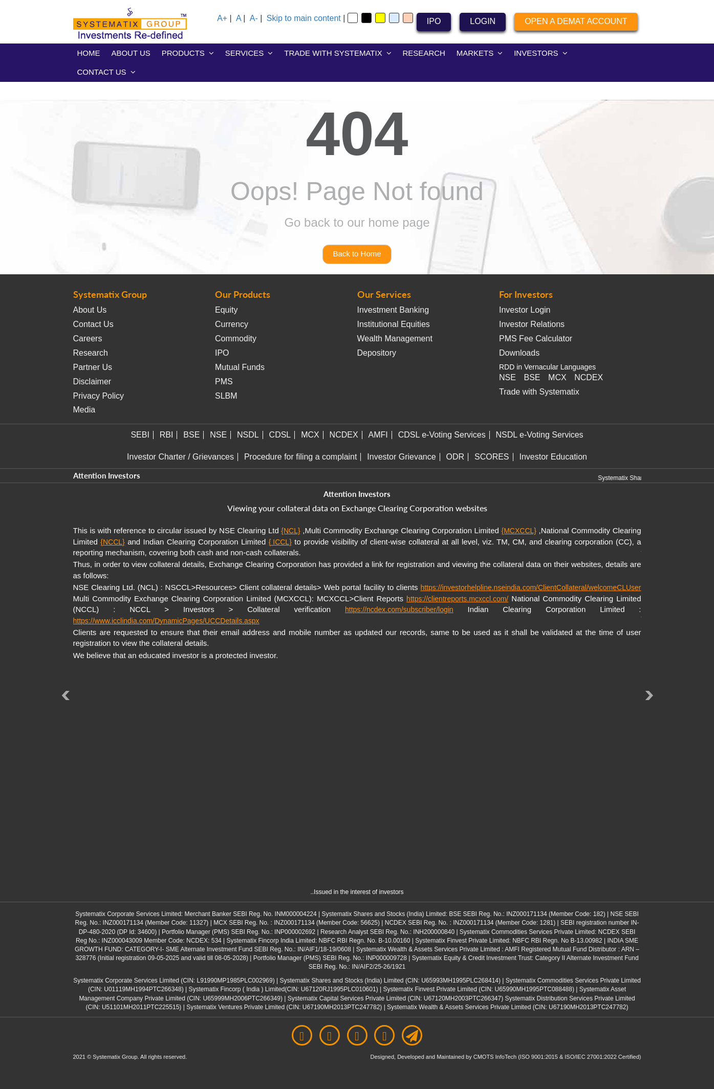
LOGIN (482, 21)
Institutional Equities (393, 324)
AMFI (378, 434)
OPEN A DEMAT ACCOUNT (576, 21)
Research (90, 353)
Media (84, 409)
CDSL (280, 434)
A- (254, 18)
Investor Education (553, 456)
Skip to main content (304, 18)
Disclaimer (92, 381)
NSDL (248, 434)
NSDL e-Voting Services (539, 434)
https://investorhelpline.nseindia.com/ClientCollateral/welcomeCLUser (530, 587)
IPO (434, 21)
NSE (507, 377)
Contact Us (93, 324)
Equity (226, 310)
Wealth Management (394, 338)
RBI (167, 434)
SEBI (140, 434)
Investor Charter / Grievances (180, 456)
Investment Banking (393, 310)
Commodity (235, 338)
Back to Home (357, 253)
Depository (376, 353)
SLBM (226, 395)
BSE (532, 377)
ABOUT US (130, 53)
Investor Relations (532, 324)
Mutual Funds (240, 367)
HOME (88, 53)
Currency (231, 324)
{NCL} (290, 531)
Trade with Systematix (539, 391)
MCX (557, 377)
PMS (224, 381)
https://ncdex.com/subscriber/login (399, 609)
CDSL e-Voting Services (442, 434)
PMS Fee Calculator (535, 338)
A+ (222, 18)
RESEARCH (424, 53)
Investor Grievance (401, 456)
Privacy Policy (98, 395)
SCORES (491, 456)
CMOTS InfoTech (495, 1057)
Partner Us (92, 367)
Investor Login (525, 310)
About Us (90, 310)
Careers (87, 338)
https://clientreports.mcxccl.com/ (457, 599)
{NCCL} (112, 542)
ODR (455, 456)
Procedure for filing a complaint (300, 456)
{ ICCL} (280, 542)
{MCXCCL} (518, 531)
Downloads (519, 353)
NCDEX (588, 377)
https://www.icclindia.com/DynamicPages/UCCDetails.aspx (166, 621)
